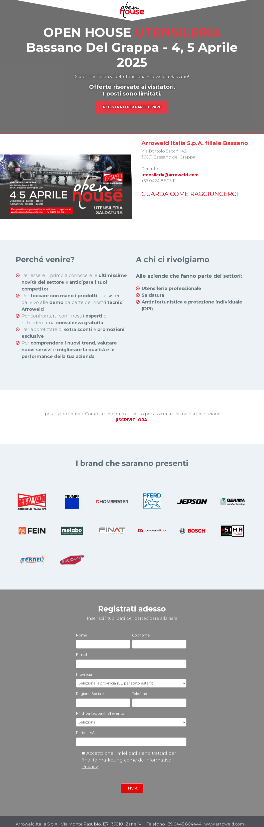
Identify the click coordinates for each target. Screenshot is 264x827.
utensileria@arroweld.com (170, 174)
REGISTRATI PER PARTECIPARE (132, 107)
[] (132, 408)
